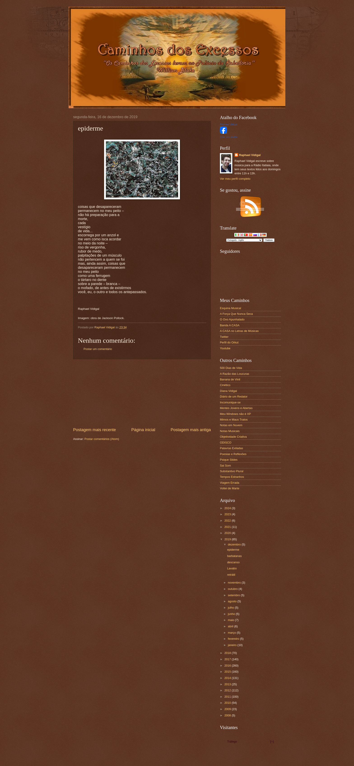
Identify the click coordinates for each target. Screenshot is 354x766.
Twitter (224, 336)
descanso (233, 562)
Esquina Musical (230, 308)
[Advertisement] (142, 393)
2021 (228, 527)
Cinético (225, 385)
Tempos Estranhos (232, 476)
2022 (228, 520)
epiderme (233, 549)
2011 (228, 696)
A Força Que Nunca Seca (236, 313)
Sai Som (225, 465)
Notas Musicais (230, 431)
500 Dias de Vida (231, 368)
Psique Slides (229, 459)
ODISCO (225, 442)
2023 (228, 514)
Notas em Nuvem (231, 425)
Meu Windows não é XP (235, 414)
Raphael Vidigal (228, 124)
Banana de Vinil (230, 379)
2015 (228, 671)
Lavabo (232, 568)
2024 (228, 508)
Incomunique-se (230, 402)
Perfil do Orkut (229, 342)
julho (231, 607)
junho (232, 614)
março (232, 632)
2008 (228, 715)
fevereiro (234, 638)
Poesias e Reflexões (233, 454)
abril (231, 626)
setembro (234, 595)
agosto (232, 601)
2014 (228, 678)
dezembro (235, 544)
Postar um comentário (98, 349)
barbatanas (234, 556)
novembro (235, 582)
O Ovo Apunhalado (232, 319)
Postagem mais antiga (191, 430)
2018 (228, 653)
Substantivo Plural (231, 471)
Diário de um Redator (233, 396)
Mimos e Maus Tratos (234, 419)
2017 (228, 659)
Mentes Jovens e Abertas (236, 408)
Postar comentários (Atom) (101, 439)
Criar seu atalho (229, 137)
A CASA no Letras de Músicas (239, 331)
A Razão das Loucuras (234, 373)
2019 (228, 539)
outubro (233, 589)
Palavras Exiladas (231, 448)
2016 (228, 665)
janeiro (232, 645)
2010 (228, 702)
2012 (228, 690)
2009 (228, 709)
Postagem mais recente (94, 430)
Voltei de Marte (229, 488)
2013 (228, 684)
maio (231, 620)
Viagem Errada (229, 482)
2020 (228, 533)
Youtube (225, 348)
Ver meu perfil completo (235, 178)
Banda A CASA (230, 325)
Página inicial (143, 430)
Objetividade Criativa (233, 436)
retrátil (231, 574)
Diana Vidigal (228, 391)
